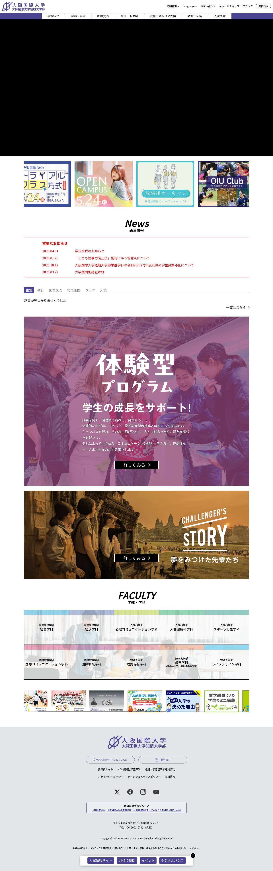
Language (188, 6)
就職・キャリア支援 (163, 16)
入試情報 (220, 16)
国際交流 (103, 16)
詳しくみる (134, 465)
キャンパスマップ (229, 6)
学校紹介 (53, 16)
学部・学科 (78, 16)
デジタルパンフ (172, 860)
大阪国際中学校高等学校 (119, 810)
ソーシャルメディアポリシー (144, 776)
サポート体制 (129, 16)
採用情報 (170, 776)
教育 (40, 290)
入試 (103, 290)
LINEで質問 (126, 860)
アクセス (248, 6)
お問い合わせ (207, 6)
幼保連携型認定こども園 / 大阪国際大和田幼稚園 (157, 810)
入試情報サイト (100, 860)
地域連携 (73, 290)
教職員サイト (105, 769)
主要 (29, 290)
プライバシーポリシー (110, 776)
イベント (148, 860)
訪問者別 (172, 6)
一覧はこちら (236, 307)
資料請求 (263, 6)
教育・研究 (195, 16)
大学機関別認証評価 (129, 769)
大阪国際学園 (98, 810)
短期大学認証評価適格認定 (160, 769)
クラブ (90, 290)
